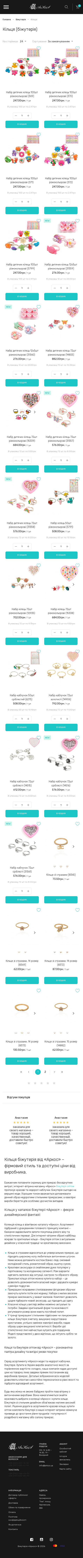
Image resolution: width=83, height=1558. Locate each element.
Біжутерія (21, 19)
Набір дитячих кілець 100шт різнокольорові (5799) (22, 266)
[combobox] (21, 40)
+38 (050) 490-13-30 (18, 1463)
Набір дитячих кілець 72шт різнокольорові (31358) (22, 525)
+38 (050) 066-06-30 (18, 1473)
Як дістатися (14, 1524)
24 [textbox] (21, 41)
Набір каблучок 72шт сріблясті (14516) (61, 783)
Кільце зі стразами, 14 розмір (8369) (22, 962)
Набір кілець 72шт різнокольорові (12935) (22, 611)
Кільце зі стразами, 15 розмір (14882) (61, 1043)
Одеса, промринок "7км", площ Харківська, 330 (45, 1501)
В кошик (22, 124)
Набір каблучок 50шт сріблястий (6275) (22, 697)
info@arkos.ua (46, 1465)
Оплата (12, 1512)
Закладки (64, 1464)
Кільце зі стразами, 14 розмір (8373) (22, 1043)
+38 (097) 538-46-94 (18, 1465)
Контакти (13, 1529)
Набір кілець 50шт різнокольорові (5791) (61, 525)
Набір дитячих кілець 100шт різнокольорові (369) (22, 94)
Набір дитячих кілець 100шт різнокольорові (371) (22, 180)
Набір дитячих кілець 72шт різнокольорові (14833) (61, 352)
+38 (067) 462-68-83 (18, 1476)
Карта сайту (65, 1469)
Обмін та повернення (19, 1507)
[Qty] (22, 116)
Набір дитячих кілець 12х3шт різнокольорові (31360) (22, 352)
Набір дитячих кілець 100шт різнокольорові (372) (61, 180)
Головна (7, 19)
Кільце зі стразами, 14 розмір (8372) (61, 962)
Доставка (13, 1503)
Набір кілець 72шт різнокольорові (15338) (61, 611)
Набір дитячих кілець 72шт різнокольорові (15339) (22, 439)
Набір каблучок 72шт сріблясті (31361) (22, 869)
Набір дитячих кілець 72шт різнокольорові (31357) (61, 439)
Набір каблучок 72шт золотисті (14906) (61, 697)
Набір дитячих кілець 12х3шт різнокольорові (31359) (61, 266)
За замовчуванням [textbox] (59, 41)
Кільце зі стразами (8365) (61, 874)
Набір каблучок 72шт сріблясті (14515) (22, 783)
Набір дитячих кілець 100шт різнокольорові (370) (61, 94)
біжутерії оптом (65, 1186)
